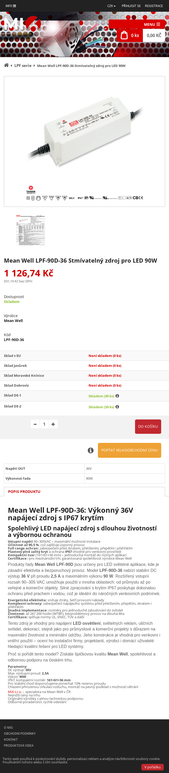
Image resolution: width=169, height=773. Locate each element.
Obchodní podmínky (20, 733)
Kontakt (11, 739)
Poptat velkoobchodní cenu (129, 450)
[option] (84, 141)
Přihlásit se (131, 6)
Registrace (154, 6)
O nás (8, 727)
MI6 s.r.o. (15, 691)
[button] (111, 6)
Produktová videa (18, 745)
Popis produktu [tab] (24, 491)
